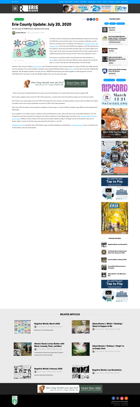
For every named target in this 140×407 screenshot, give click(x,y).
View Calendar (121, 80)
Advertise (84, 1)
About (105, 1)
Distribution (92, 1)
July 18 (72, 69)
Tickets (76, 1)
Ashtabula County (17, 125)
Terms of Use (117, 405)
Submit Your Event (109, 80)
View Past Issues (106, 136)
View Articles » (122, 173)
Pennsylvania (37, 66)
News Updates (19, 19)
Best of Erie (68, 1)
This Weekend (120, 23)
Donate (61, 1)
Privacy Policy (124, 405)
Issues (99, 1)
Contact (111, 1)
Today (106, 23)
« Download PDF (107, 173)
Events (117, 1)
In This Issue (124, 136)
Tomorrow (112, 23)
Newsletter (124, 1)
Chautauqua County (77, 125)
